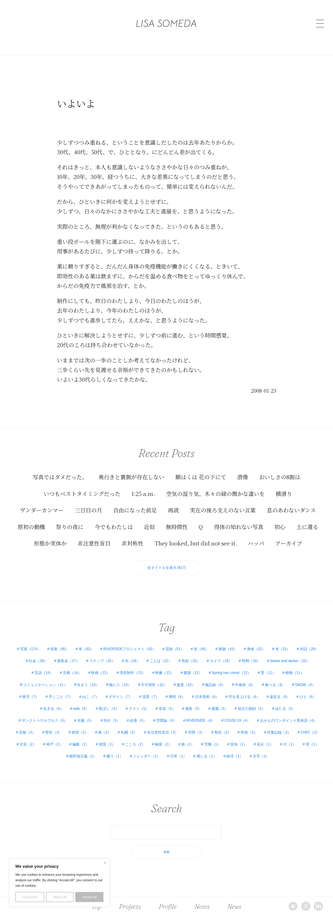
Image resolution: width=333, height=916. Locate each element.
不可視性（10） (183, 679)
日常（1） (243, 751)
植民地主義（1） (145, 751)
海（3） (182, 727)
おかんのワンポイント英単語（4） (55, 727)
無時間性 (177, 520)
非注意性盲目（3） (242, 727)
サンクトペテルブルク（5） (91, 715)
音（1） (114, 751)
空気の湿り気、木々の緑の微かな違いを (215, 487)
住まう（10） (116, 679)
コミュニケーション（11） (72, 679)
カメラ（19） (262, 656)
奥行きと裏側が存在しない (131, 470)
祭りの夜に (69, 520)
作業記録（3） (60, 739)
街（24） (171, 656)
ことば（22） (200, 656)
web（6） (123, 703)
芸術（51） (189, 644)
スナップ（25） (140, 656)
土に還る (307, 520)
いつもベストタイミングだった (82, 487)
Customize (29, 897)
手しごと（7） (103, 691)
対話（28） (45, 656)
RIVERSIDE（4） (250, 715)
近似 (149, 520)
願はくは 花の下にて (200, 470)
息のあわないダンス (291, 503)
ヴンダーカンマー (41, 503)
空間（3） (276, 727)
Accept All (89, 897)
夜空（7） (71, 691)
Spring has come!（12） (273, 667)
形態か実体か (50, 537)
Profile (168, 906)
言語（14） (80, 667)
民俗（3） (29, 739)
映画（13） (138, 667)
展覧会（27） (105, 656)
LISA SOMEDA (166, 14)
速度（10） (216, 679)
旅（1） (284, 739)
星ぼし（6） (152, 703)
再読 (173, 503)
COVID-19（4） (289, 715)
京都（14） (109, 667)
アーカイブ (288, 537)
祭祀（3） (303, 727)
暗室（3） (157, 727)
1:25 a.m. (143, 487)
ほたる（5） (47, 715)
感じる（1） (272, 751)
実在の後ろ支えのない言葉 (223, 503)
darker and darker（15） (40, 667)
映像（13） (204, 667)
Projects (130, 906)
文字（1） (169, 763)
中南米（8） (277, 679)
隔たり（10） (149, 679)
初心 (279, 520)
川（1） (90, 751)
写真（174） (41, 644)
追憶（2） (201, 739)
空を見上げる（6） (291, 691)
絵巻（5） (186, 715)
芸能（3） (102, 727)
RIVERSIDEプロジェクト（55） (143, 644)
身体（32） (273, 644)
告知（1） (38, 751)
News (233, 906)
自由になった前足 (135, 503)
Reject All (59, 897)
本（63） (98, 644)
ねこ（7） (133, 691)
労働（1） (310, 739)
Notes (201, 906)
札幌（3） (207, 727)
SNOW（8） (42, 691)
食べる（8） (308, 679)
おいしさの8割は (279, 470)
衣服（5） (132, 715)
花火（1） (65, 751)
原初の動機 (31, 520)
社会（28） (74, 656)
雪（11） (311, 667)
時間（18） (293, 656)
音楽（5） (212, 703)
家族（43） (244, 644)
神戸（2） (147, 739)
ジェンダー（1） (210, 751)
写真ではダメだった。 (60, 470)
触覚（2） (259, 739)
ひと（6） (65, 703)
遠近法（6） (36, 703)
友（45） (216, 644)
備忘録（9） (246, 679)
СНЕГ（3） (91, 739)
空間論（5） (216, 715)
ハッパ (256, 537)
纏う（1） (177, 751)
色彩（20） (231, 656)
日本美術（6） (253, 691)
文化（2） (120, 739)
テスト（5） (183, 703)
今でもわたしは (114, 520)
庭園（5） (266, 703)
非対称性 (132, 537)
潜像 (242, 470)
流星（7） (195, 691)
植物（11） (30, 679)
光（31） (300, 644)
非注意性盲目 (94, 537)
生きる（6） (95, 703)
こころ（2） (230, 739)
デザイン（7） (164, 691)
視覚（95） (71, 644)
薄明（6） (222, 691)
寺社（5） (159, 715)
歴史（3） (130, 727)
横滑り (284, 487)
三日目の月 (88, 503)
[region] (59, 883)
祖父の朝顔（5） (298, 703)
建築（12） (233, 667)
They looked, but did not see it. (196, 537)
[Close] (105, 862)
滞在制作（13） (172, 667)
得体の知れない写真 (238, 520)
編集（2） (174, 739)
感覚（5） (239, 703)
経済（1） (301, 751)
